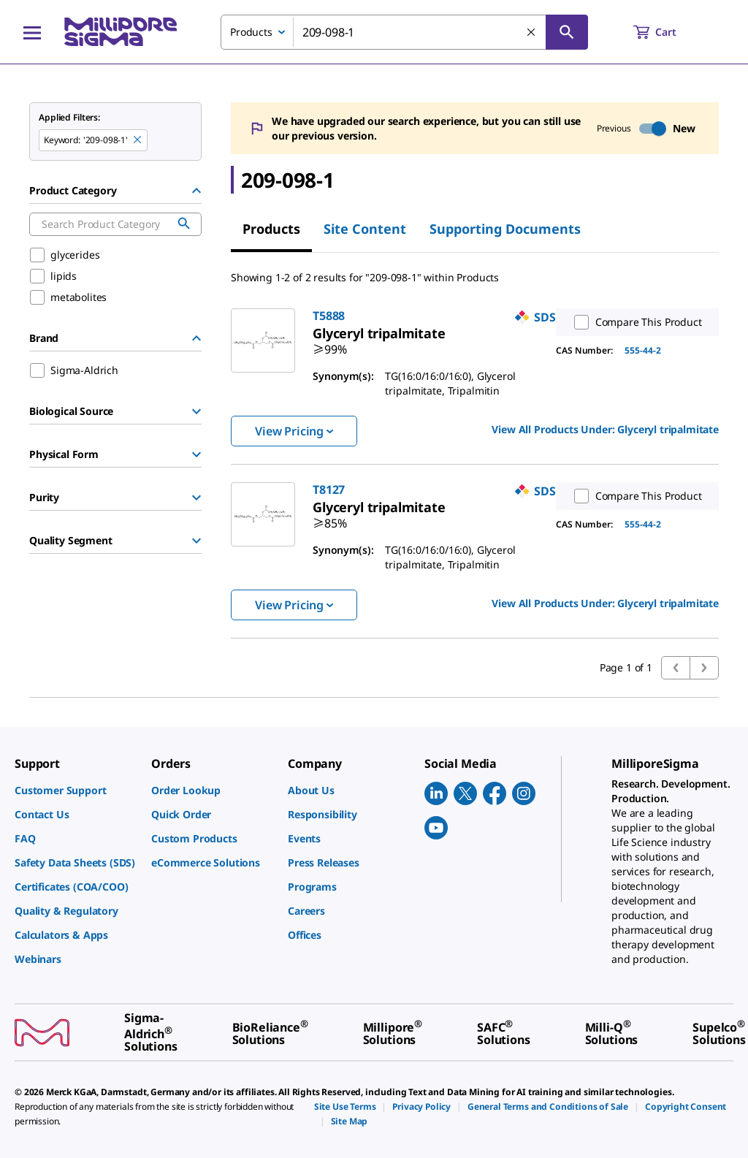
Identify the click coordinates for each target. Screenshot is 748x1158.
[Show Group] (196, 411)
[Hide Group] (196, 190)
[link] (379, 333)
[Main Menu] (32, 32)
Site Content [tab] (365, 228)
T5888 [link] (329, 316)
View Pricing (294, 431)
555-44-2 (643, 350)
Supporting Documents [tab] (505, 228)
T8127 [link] (329, 489)
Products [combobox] (251, 32)
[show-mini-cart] (668, 32)
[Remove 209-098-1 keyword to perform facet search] (138, 140)
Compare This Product (635, 322)
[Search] (567, 32)
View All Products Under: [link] (605, 429)
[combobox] (404, 32)
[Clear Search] (531, 32)
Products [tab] (271, 228)
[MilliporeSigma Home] (120, 32)
